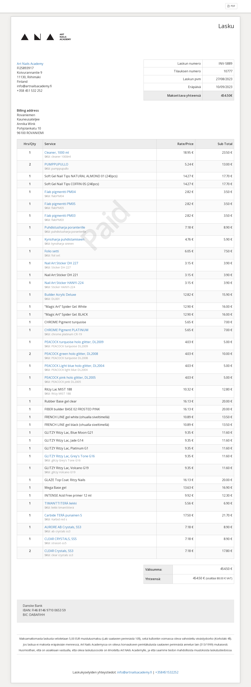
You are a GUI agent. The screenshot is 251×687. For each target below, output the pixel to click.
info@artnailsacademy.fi (134, 672)
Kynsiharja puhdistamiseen (64, 239)
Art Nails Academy (30, 64)
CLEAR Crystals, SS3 (59, 551)
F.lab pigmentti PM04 (60, 192)
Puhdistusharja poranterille (65, 227)
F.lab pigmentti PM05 (60, 204)
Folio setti (52, 251)
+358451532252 (166, 672)
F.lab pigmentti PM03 (60, 215)
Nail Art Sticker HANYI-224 (64, 283)
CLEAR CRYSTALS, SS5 (61, 539)
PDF (231, 6)
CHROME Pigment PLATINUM (66, 330)
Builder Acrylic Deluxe (60, 294)
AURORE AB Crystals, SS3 (63, 527)
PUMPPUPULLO (56, 164)
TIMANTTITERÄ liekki (61, 503)
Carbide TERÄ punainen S (63, 515)
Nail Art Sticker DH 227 (61, 263)
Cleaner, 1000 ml (57, 152)
